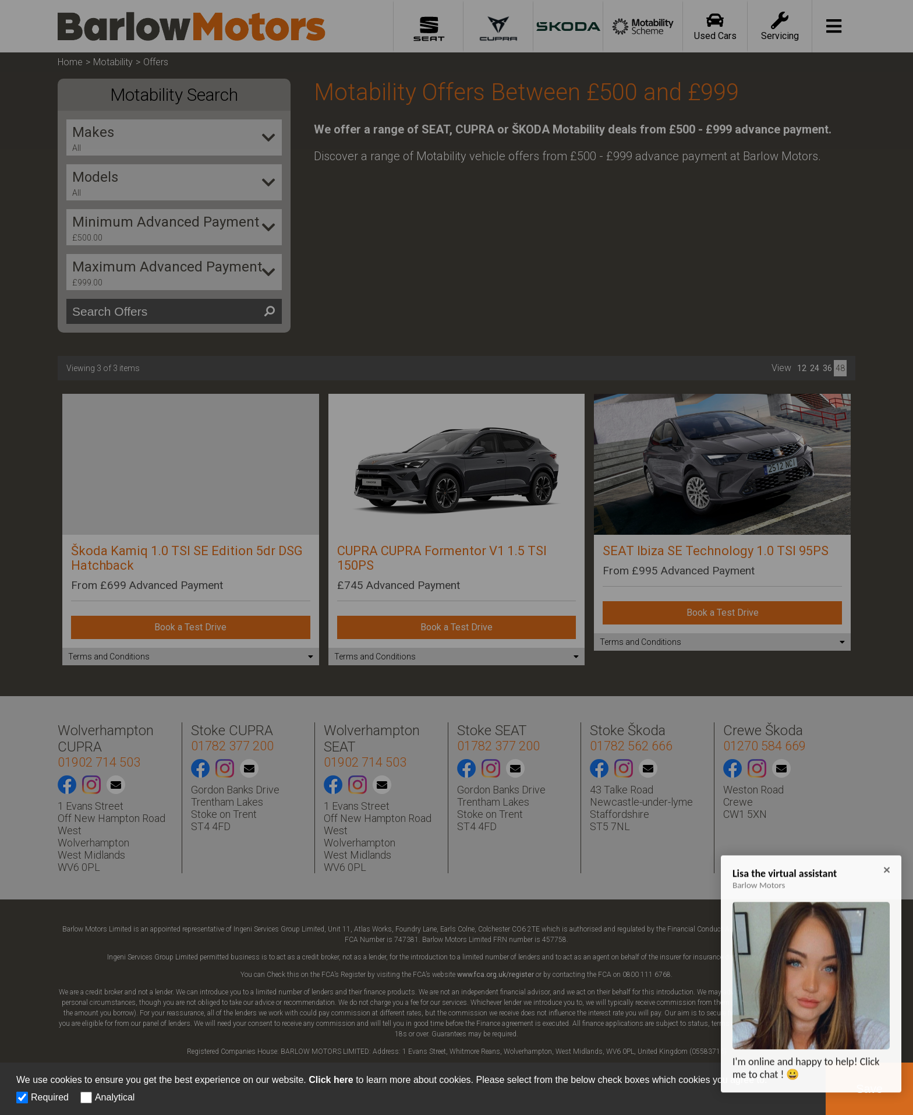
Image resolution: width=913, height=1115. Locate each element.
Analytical (115, 1097)
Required (50, 1097)
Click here (331, 1080)
